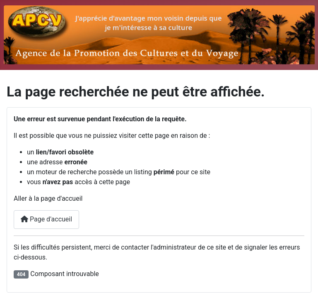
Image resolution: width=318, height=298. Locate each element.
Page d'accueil (46, 219)
